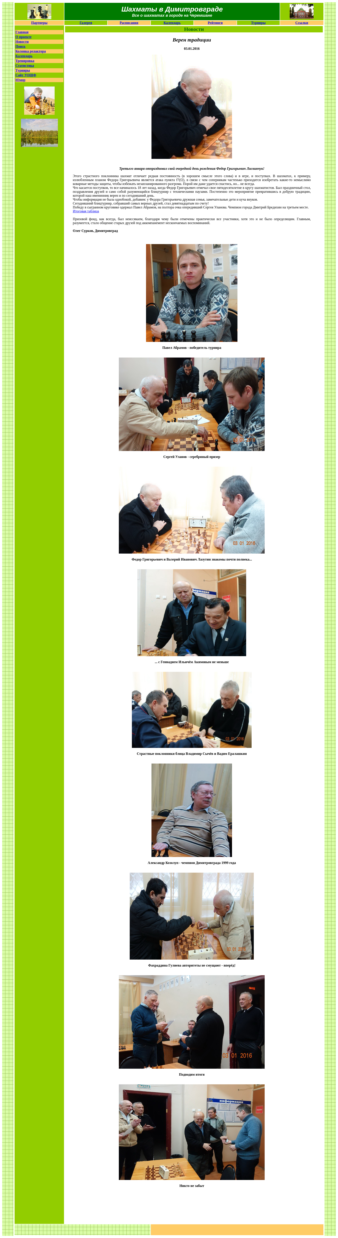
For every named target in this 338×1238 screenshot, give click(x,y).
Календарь (172, 23)
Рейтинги (215, 23)
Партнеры (39, 23)
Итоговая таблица (86, 211)
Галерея (86, 23)
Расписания (129, 23)
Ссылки (301, 23)
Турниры (258, 23)
